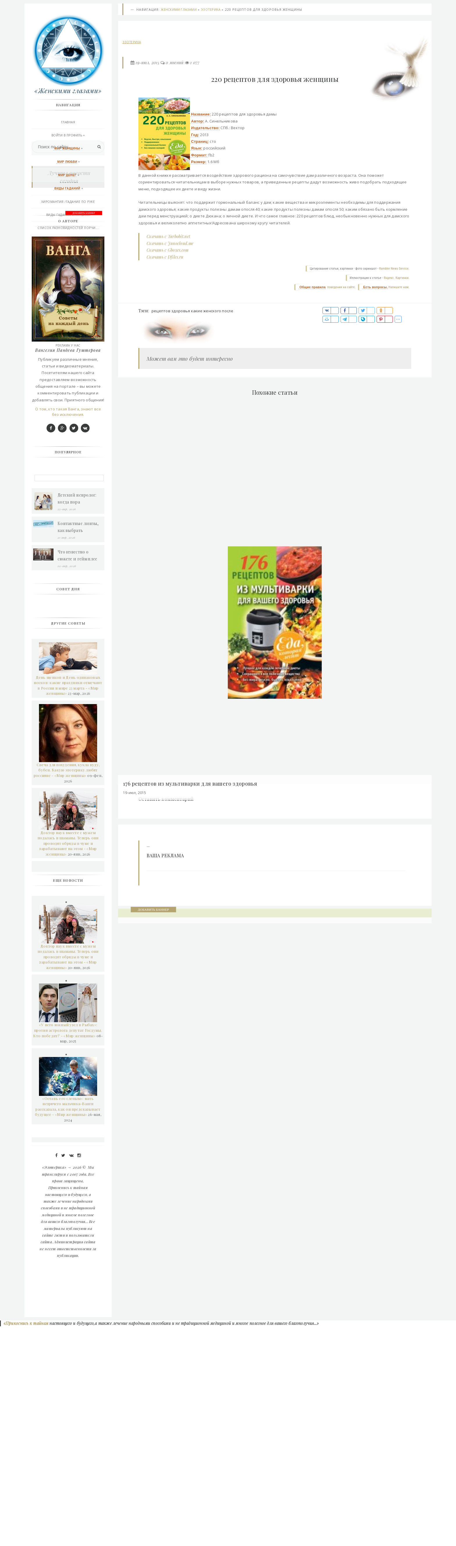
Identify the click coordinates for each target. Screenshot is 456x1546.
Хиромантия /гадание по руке (68, 203)
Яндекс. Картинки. (396, 279)
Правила (68, 307)
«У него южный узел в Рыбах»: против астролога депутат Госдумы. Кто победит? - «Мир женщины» (67, 1249)
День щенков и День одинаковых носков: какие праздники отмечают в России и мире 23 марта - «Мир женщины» (68, 904)
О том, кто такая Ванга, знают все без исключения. (68, 630)
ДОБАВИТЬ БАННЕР (153, 910)
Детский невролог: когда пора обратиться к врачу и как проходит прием (80, 718)
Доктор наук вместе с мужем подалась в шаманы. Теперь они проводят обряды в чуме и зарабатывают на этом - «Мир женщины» (68, 1062)
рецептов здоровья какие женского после (192, 311)
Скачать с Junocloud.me (170, 244)
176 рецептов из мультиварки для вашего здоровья (191, 785)
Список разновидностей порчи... (68, 229)
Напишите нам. (399, 288)
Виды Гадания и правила (68, 216)
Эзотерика (210, 10)
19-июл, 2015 (147, 63)
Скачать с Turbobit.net (168, 237)
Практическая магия (68, 242)
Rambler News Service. (394, 269)
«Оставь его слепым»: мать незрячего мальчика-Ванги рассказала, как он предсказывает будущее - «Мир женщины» (67, 1325)
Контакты (68, 294)
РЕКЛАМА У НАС (68, 346)
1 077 (195, 63)
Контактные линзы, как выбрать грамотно (78, 746)
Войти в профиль (66, 136)
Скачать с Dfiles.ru (165, 257)
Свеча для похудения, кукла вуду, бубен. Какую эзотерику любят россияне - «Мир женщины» (66, 989)
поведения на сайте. (341, 288)
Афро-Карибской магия (68, 268)
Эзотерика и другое (68, 281)
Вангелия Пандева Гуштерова (68, 569)
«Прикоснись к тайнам (25, 1543)
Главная (68, 123)
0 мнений (175, 63)
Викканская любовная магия (68, 255)
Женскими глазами (179, 10)
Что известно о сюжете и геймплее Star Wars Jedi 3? (77, 775)
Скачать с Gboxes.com (168, 251)
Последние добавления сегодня (68, 320)
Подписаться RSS (68, 333)
